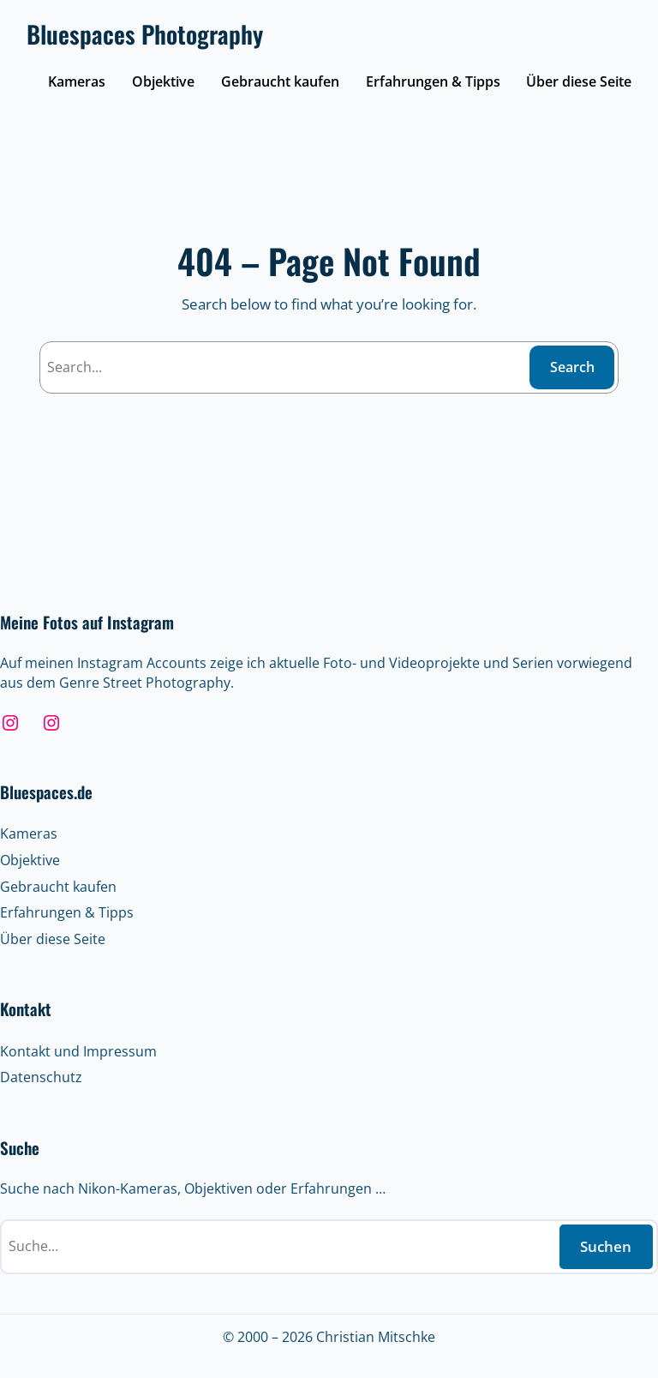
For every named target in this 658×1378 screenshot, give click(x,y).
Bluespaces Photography (145, 33)
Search (572, 367)
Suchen (605, 1246)
